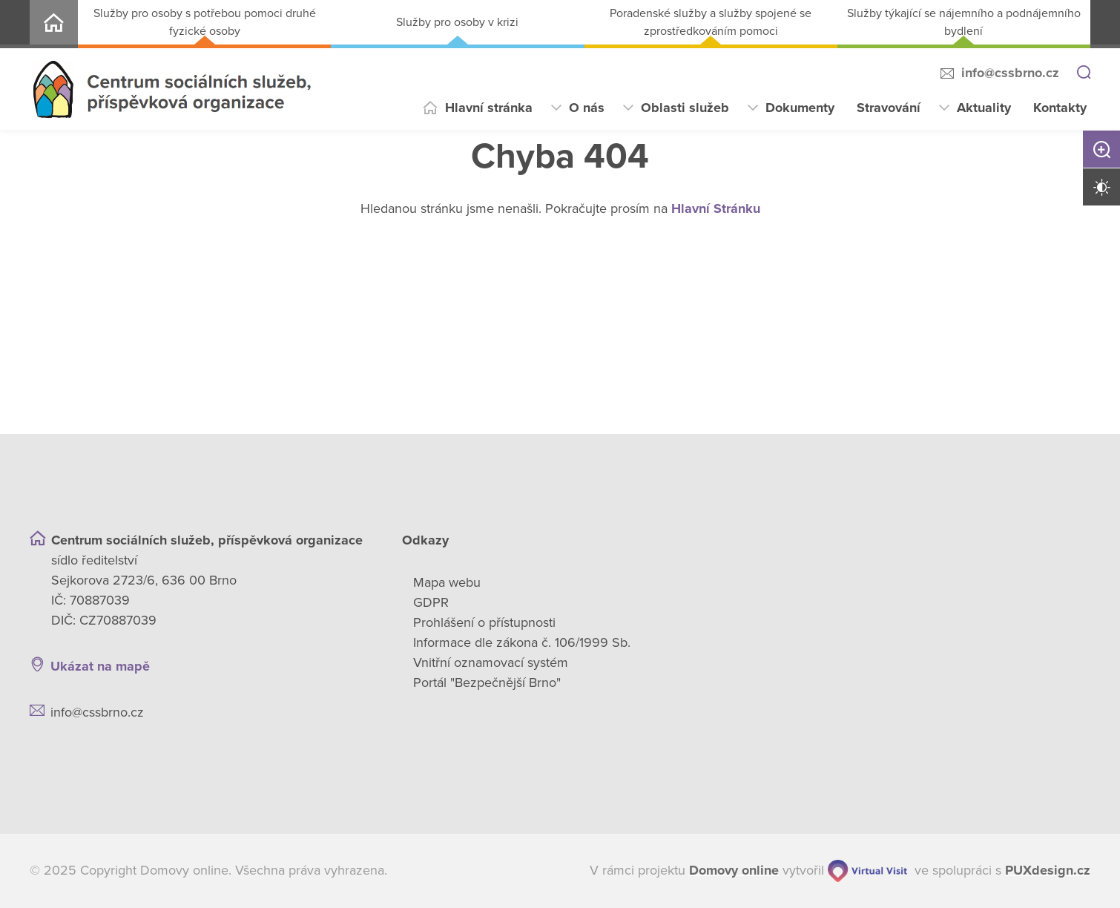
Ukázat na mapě (100, 666)
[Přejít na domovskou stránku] (172, 89)
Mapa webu (447, 582)
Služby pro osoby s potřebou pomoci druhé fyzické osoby (204, 22)
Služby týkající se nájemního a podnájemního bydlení (964, 22)
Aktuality (984, 107)
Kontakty (1060, 107)
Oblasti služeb (685, 107)
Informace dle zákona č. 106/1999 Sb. (521, 642)
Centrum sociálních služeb (54, 24)
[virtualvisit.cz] (867, 871)
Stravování (888, 107)
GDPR (431, 602)
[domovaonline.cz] (734, 871)
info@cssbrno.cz (1010, 73)
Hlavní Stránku (715, 208)
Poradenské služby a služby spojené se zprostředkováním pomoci (710, 22)
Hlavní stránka (489, 107)
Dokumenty (799, 107)
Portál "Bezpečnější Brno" (487, 682)
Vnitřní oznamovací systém (490, 662)
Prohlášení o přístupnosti (484, 622)
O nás (587, 107)
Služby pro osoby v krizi (457, 22)
